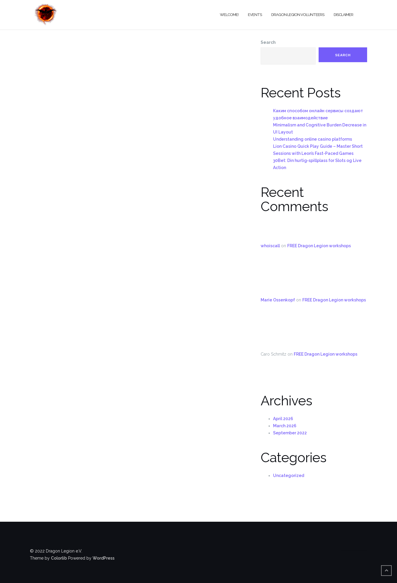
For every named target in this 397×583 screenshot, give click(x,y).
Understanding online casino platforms (312, 139)
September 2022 (290, 433)
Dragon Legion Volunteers (297, 14)
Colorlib (59, 558)
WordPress (103, 558)
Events (255, 14)
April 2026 (283, 418)
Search (268, 42)
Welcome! (229, 14)
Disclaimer (343, 14)
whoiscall (270, 245)
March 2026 (284, 425)
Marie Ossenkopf (278, 300)
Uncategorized (288, 475)
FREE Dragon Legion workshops (319, 245)
